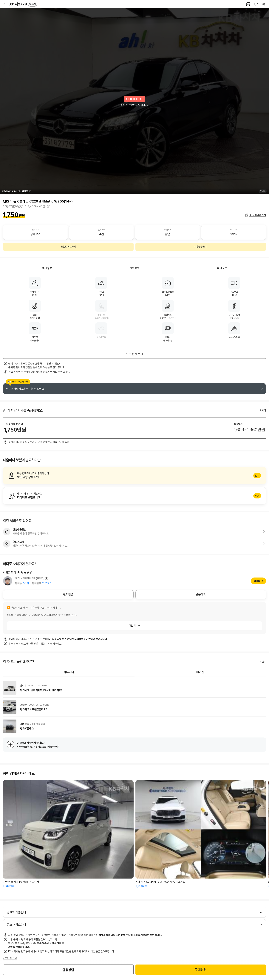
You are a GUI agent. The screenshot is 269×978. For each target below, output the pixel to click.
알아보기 (134, 475)
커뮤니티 (69, 672)
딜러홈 (257, 580)
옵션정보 (47, 268)
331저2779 (23, 4)
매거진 (200, 672)
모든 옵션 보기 (134, 354)
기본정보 (134, 268)
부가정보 (222, 268)
